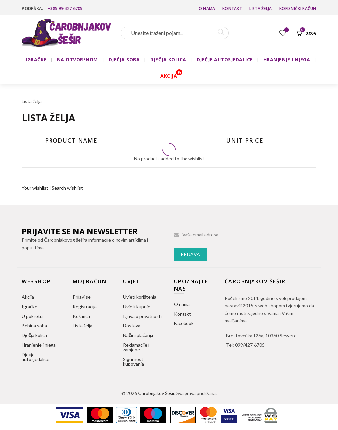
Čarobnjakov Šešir (156, 393)
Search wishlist (67, 188)
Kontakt (232, 8)
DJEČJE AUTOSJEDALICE (225, 59)
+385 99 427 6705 (65, 8)
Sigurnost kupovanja (133, 361)
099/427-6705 (250, 345)
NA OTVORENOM (77, 59)
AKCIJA (168, 76)
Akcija (28, 297)
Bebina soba (34, 325)
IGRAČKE (36, 59)
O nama (207, 8)
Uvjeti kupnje (136, 306)
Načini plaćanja (138, 335)
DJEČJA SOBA (124, 59)
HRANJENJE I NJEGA (286, 59)
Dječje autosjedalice (35, 357)
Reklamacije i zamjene (136, 347)
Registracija (85, 306)
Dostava (131, 325)
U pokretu (32, 316)
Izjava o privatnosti (142, 316)
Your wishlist (35, 188)
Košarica (81, 316)
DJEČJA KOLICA (168, 59)
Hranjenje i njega (39, 345)
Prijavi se (82, 297)
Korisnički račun (297, 8)
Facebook (184, 323)
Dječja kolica (34, 335)
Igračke (29, 306)
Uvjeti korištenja (139, 297)
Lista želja (260, 8)
